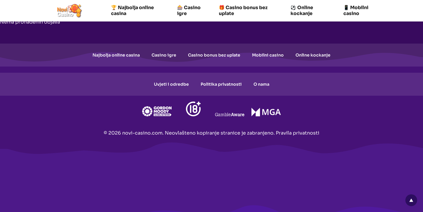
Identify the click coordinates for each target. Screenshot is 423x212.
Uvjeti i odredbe (171, 84)
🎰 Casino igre (189, 10)
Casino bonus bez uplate (214, 55)
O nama (261, 84)
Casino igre (164, 55)
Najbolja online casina (116, 55)
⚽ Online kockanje (302, 10)
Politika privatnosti (221, 84)
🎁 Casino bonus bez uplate (243, 10)
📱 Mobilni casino (355, 10)
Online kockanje (313, 55)
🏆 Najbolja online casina (132, 10)
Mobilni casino (268, 55)
